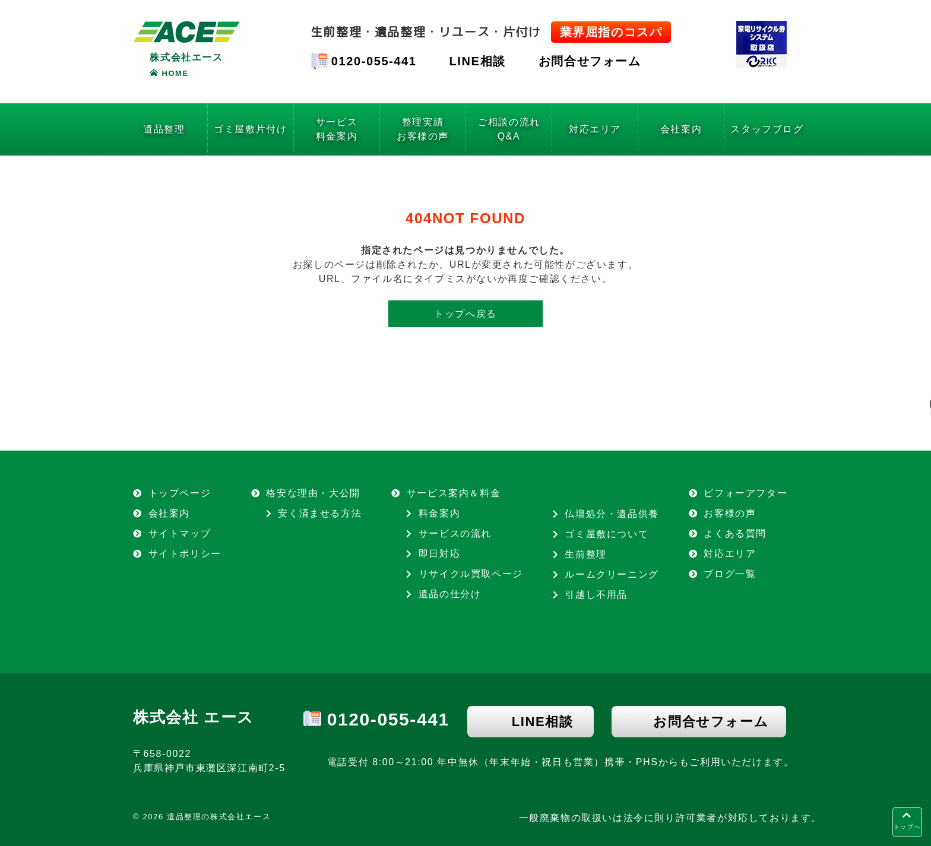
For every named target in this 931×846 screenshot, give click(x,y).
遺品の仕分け (450, 594)
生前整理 (585, 554)
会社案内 (681, 129)
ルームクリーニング (611, 574)
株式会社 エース (193, 717)
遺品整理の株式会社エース (219, 816)
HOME (175, 73)
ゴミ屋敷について (606, 534)
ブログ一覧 (730, 574)
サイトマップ (179, 533)
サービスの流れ (455, 533)
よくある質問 (735, 533)
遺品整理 (164, 129)
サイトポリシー (184, 554)
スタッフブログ (766, 129)
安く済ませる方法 (320, 513)
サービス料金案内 (336, 129)
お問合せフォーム (590, 61)
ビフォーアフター (745, 493)
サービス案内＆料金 (454, 493)
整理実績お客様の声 (423, 129)
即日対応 (439, 554)
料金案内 (439, 513)
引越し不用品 (596, 595)
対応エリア (595, 129)
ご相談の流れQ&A (508, 129)
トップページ (179, 493)
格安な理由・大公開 (313, 493)
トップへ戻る (465, 314)
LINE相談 (477, 61)
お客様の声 (730, 513)
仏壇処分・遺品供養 (611, 514)
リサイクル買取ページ (471, 574)
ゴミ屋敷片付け (250, 129)
